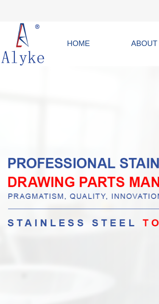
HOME (78, 43)
